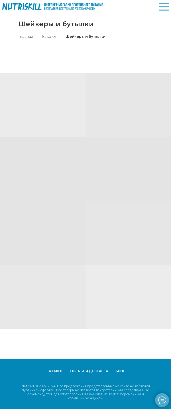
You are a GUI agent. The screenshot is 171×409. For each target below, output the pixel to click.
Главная (26, 36)
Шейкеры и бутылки (85, 36)
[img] (164, 7)
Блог (120, 371)
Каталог (49, 36)
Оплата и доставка (89, 371)
